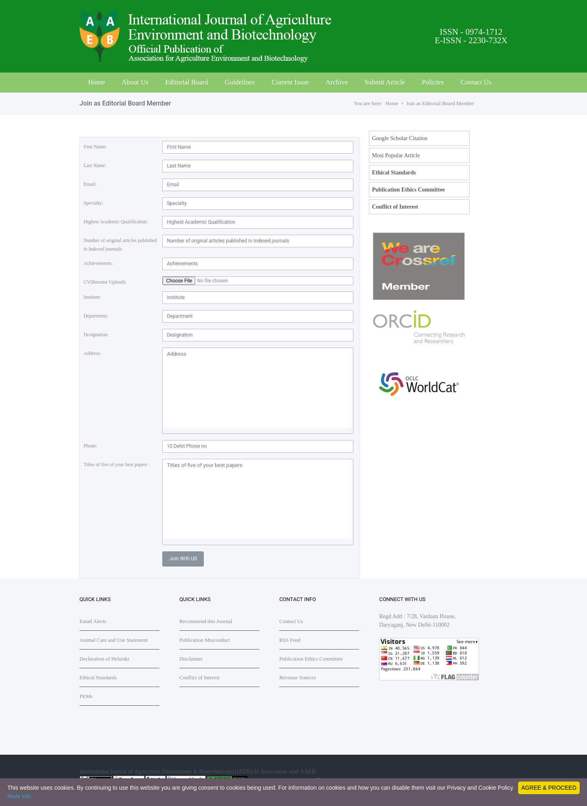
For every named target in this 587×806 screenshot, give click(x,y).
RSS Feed (289, 640)
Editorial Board (186, 82)
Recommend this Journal (205, 621)
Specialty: (93, 203)
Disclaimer (191, 659)
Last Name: (95, 165)
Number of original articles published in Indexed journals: (120, 245)
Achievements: (98, 263)
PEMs (86, 696)
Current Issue (290, 82)
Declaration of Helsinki (104, 659)
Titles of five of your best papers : (117, 464)
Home (96, 82)
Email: (90, 184)
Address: (92, 353)
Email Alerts (92, 621)
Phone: (90, 446)
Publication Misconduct (204, 640)
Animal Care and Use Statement (113, 640)
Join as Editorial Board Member (440, 103)
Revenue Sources (297, 677)
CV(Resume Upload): (105, 282)
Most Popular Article (395, 155)
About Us (135, 82)
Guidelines (240, 82)
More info (19, 796)
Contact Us (476, 82)
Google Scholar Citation (399, 138)
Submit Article (384, 82)
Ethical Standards (394, 173)
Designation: (96, 334)
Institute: (92, 297)
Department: (96, 316)
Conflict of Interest (395, 207)
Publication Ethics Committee (408, 190)
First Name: (95, 147)
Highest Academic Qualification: (116, 222)
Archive (336, 82)
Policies (433, 82)
